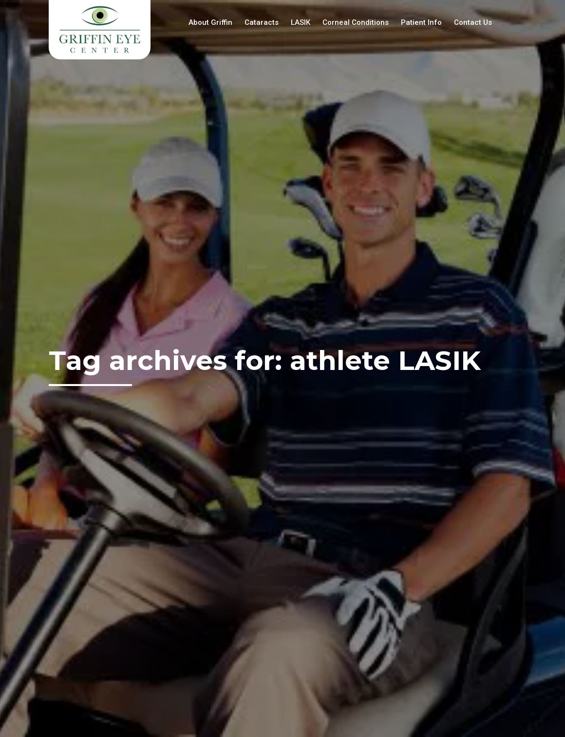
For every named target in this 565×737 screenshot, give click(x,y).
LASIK (300, 22)
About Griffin (210, 22)
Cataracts (262, 22)
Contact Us (473, 22)
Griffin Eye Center (100, 29)
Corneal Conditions (355, 22)
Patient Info (421, 22)
